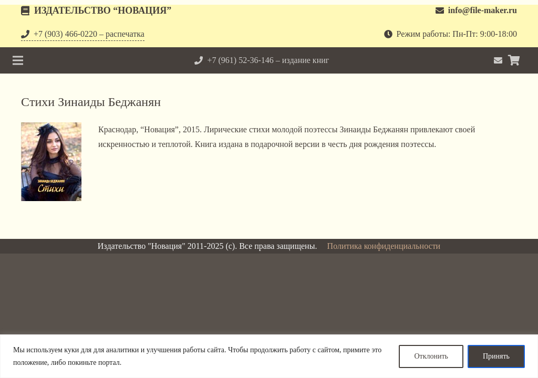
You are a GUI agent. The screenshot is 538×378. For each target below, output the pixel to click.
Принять (496, 356)
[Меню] (18, 60)
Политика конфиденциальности (384, 246)
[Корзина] (513, 60)
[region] (269, 356)
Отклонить (431, 356)
